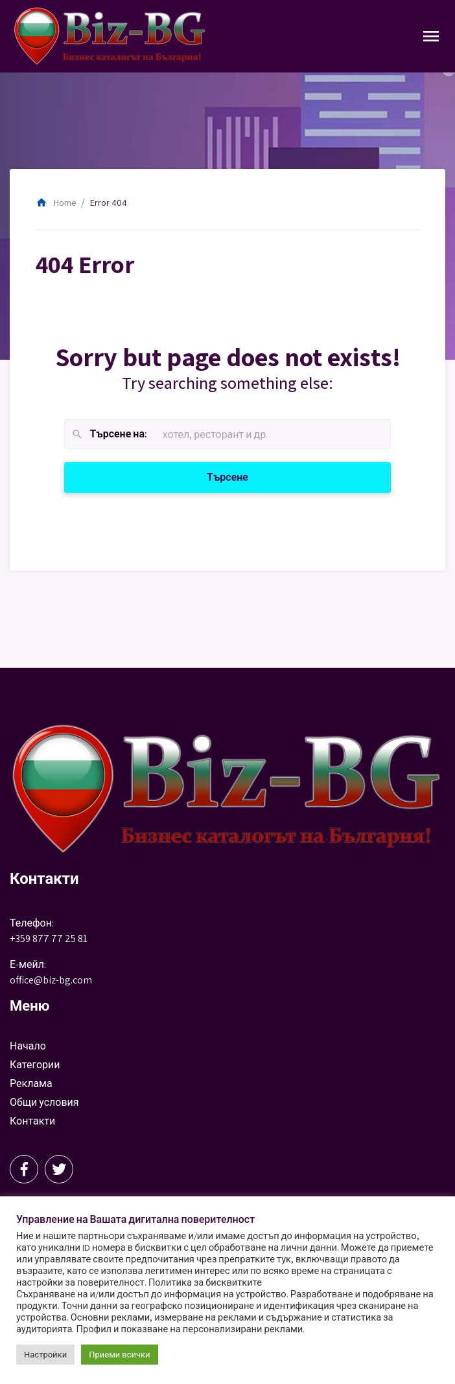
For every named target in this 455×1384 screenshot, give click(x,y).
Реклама (31, 1083)
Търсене (243, 476)
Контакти (32, 1121)
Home (56, 202)
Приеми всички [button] (119, 1354)
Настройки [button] (45, 1354)
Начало (28, 1046)
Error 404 (108, 202)
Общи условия (44, 1102)
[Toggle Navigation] (431, 36)
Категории (35, 1064)
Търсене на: (109, 434)
